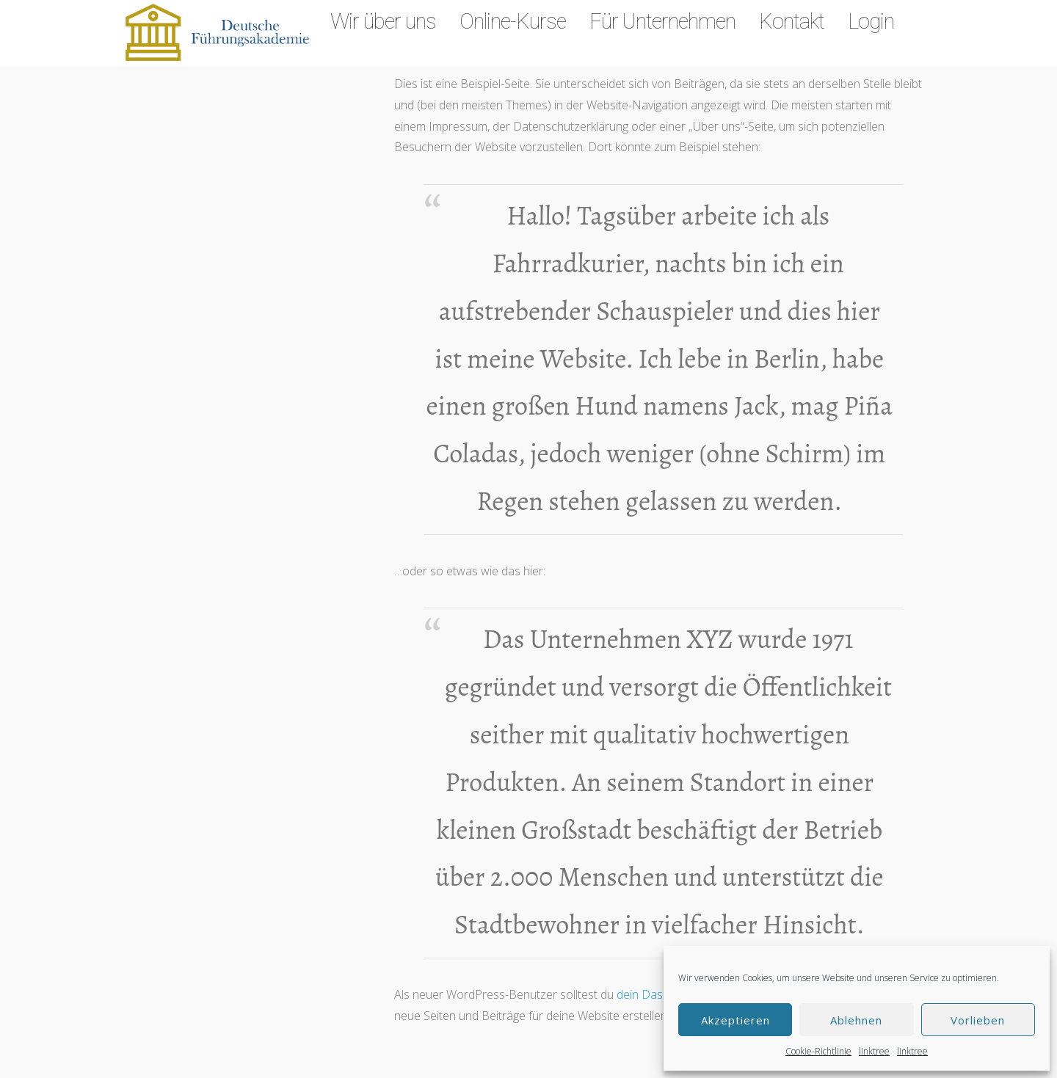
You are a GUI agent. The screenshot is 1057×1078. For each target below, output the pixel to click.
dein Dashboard (659, 994)
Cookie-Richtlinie (818, 1051)
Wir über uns (383, 21)
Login (871, 21)
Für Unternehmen (662, 21)
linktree (874, 1051)
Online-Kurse (513, 21)
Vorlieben (978, 1020)
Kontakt (791, 21)
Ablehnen (856, 1020)
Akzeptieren (735, 1020)
